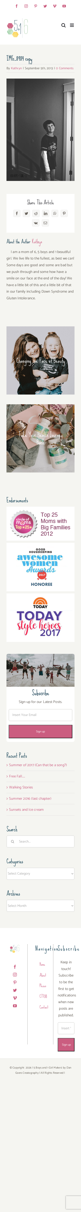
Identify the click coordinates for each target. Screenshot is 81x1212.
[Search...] (40, 841)
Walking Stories (21, 787)
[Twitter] (15, 990)
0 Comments (64, 68)
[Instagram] (15, 975)
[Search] (12, 841)
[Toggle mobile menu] (72, 25)
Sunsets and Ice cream (26, 810)
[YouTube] (15, 1006)
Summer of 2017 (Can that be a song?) (38, 765)
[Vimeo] (15, 998)
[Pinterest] (15, 982)
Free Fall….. (17, 776)
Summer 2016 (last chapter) (30, 799)
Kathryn (16, 68)
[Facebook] (15, 967)
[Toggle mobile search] (63, 25)
